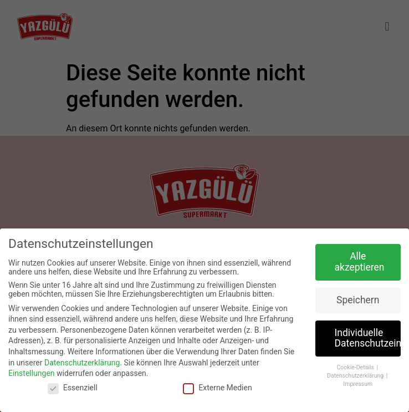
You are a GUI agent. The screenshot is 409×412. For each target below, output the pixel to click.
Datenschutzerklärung (82, 362)
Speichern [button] (357, 300)
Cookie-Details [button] (356, 367)
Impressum (357, 384)
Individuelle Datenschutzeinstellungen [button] (368, 338)
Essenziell (73, 387)
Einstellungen (31, 373)
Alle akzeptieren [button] (360, 262)
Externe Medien (217, 387)
